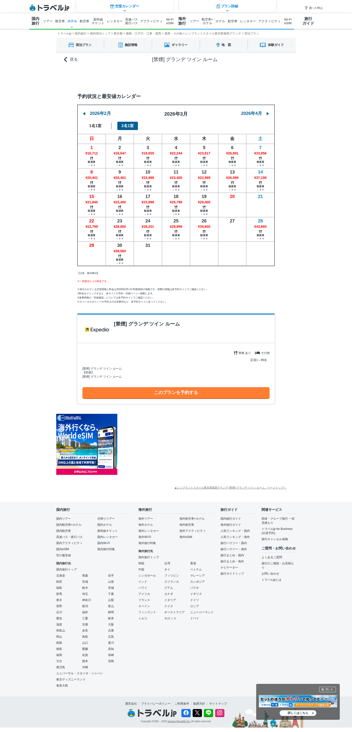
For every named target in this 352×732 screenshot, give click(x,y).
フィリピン (171, 575)
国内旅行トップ (66, 569)
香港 (193, 563)
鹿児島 (60, 667)
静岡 (111, 612)
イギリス (196, 594)
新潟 (85, 606)
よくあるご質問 (272, 557)
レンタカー (115, 21)
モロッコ (170, 618)
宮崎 (111, 661)
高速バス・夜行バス (69, 537)
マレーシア (197, 575)
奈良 (85, 630)
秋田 (59, 581)
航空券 (60, 21)
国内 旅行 (35, 21)
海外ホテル (145, 524)
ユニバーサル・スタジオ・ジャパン (79, 673)
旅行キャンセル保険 (275, 539)
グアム (168, 588)
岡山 (59, 636)
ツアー (48, 21)
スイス (168, 606)
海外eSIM (185, 537)
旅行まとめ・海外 (232, 561)
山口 (85, 643)
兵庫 (111, 630)
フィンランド (147, 612)
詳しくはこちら (298, 713)
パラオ (194, 588)
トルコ (142, 618)
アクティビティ (151, 21)
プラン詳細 (227, 77)
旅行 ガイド (308, 21)
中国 (141, 569)
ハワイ (142, 588)
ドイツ (194, 600)
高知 (111, 649)
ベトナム (196, 569)
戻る (71, 59)
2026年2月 (97, 113)
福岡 (59, 655)
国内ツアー (63, 518)
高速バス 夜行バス (131, 21)
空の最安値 (63, 555)
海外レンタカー (148, 531)
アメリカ (144, 594)
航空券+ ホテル (207, 21)
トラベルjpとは (271, 579)
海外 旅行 (182, 21)
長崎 (111, 655)
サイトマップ (218, 703)
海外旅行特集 (147, 543)
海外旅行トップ (148, 557)
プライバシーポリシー (155, 703)
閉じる (329, 689)
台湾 (167, 563)
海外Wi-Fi (144, 537)
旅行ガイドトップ (232, 573)
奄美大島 (62, 685)
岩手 (111, 575)
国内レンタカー (107, 537)
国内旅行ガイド (230, 518)
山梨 (111, 600)
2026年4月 (255, 113)
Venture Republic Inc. (179, 721)
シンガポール (147, 575)
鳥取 (85, 636)
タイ (167, 569)
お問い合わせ (270, 573)
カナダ (168, 594)
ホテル (72, 21)
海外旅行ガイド (230, 524)
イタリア (170, 600)
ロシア (194, 606)
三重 (85, 618)
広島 (111, 636)
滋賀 (59, 624)
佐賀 (85, 655)
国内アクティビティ (69, 543)
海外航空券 (186, 524)
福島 (59, 588)
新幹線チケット (107, 531)
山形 (111, 581)
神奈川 (86, 600)
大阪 (111, 624)
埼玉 (85, 594)
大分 (59, 661)
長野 (59, 606)
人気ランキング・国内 (235, 531)
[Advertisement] (166, 444)
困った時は (313, 8)
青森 (85, 575)
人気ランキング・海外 (235, 537)
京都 (85, 624)
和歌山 (60, 630)
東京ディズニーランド (71, 679)
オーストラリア (174, 612)
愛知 (59, 618)
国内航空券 (63, 531)
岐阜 (111, 618)
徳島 (59, 649)
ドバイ (194, 618)
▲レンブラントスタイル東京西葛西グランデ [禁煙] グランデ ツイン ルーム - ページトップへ (230, 487)
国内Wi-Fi (103, 543)
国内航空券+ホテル (68, 524)
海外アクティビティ (192, 531)
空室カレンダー (124, 77)
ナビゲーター (229, 567)
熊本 (85, 661)
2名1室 (127, 126)
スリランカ (171, 581)
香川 (111, 643)
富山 (111, 606)
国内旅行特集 (106, 549)
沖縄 (85, 667)
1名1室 (95, 126)
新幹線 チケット (98, 21)
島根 (59, 643)
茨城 (111, 588)
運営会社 (131, 703)
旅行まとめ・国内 (232, 555)
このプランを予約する (176, 392)
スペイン (144, 606)
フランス (144, 600)
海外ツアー (145, 518)
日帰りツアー (106, 518)
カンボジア (197, 581)
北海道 (60, 575)
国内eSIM (62, 549)
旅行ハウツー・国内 (233, 543)
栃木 (85, 588)
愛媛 (85, 649)
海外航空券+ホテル (192, 518)
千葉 (111, 594)
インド (142, 581)
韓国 (141, 563)
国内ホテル (104, 524)
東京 (59, 600)
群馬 (59, 594)
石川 (59, 612)
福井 (85, 612)
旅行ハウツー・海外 (233, 549)
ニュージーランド (202, 612)
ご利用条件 (182, 703)
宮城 (85, 581)
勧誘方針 (199, 703)
